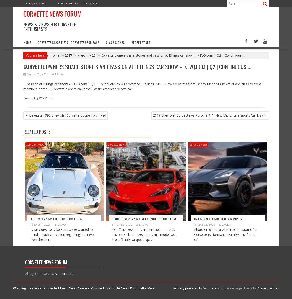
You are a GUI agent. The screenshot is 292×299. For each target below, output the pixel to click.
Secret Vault (140, 42)
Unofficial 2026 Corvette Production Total (144, 218)
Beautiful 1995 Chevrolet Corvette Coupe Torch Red (67, 115)
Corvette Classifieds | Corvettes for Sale (68, 42)
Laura (58, 74)
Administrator (65, 273)
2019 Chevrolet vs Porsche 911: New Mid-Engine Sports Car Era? (208, 115)
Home (27, 42)
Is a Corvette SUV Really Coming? (218, 218)
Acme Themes (268, 288)
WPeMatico (46, 98)
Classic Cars (115, 42)
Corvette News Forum (52, 13)
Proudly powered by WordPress (196, 288)
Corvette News (35, 144)
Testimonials (91, 3)
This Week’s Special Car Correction (56, 218)
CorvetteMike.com (68, 3)
